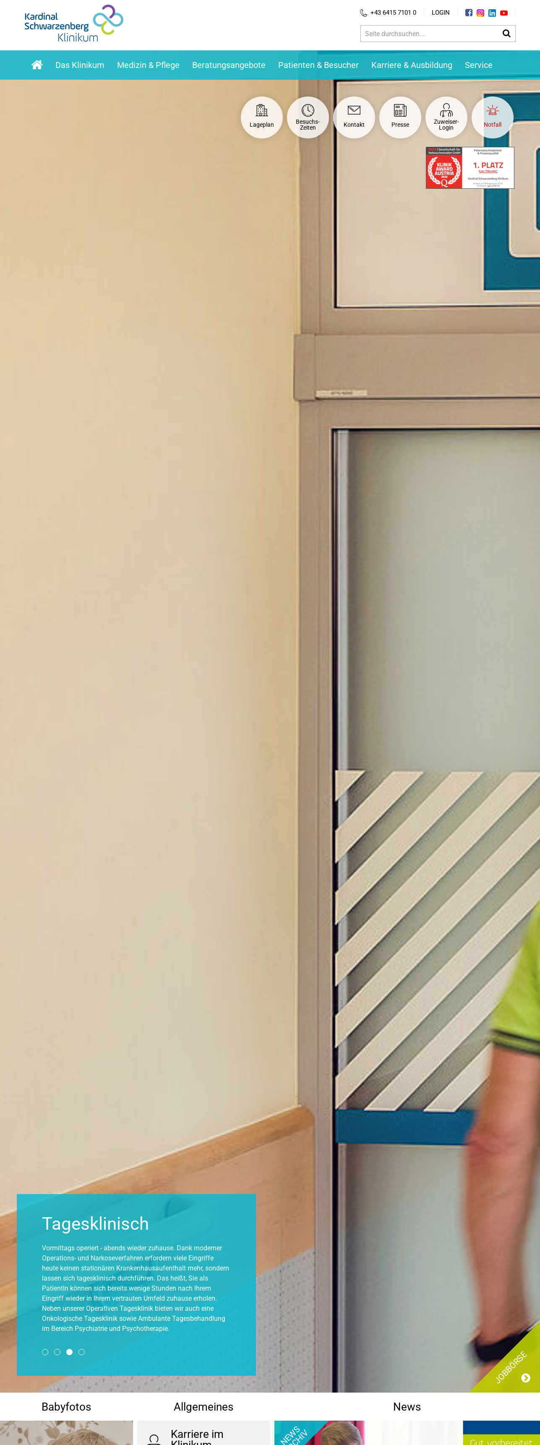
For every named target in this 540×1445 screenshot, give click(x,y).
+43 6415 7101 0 (388, 13)
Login (441, 12)
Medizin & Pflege (148, 65)
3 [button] (69, 1352)
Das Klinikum (79, 65)
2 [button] (57, 1352)
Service (479, 65)
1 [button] (45, 1352)
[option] (270, 721)
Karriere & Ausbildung (411, 65)
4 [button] (81, 1352)
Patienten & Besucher (318, 65)
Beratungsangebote (229, 65)
